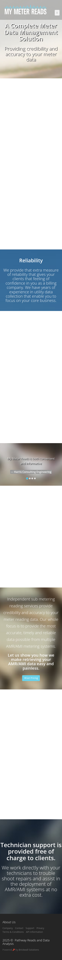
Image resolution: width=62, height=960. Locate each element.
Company (7, 928)
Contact (19, 928)
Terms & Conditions (13, 931)
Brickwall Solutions (29, 949)
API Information (34, 931)
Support (30, 928)
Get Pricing (31, 678)
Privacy (40, 928)
